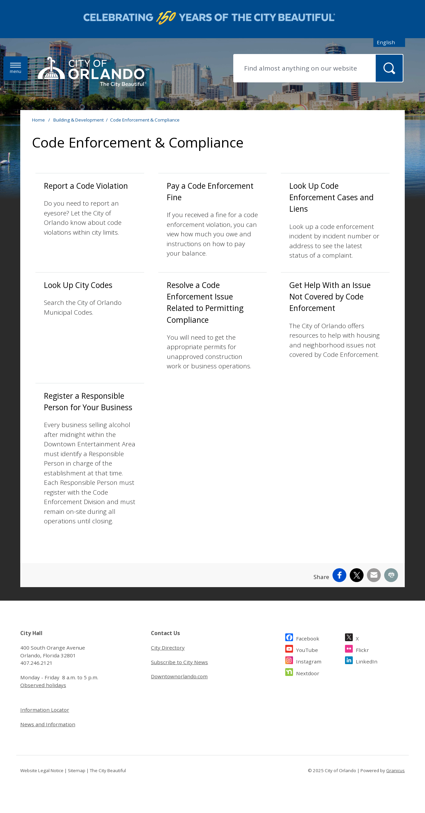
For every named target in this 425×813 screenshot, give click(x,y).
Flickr (362, 649)
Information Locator (44, 709)
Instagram (308, 660)
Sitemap (76, 770)
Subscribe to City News (179, 662)
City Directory (168, 647)
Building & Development (78, 120)
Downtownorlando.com (179, 676)
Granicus (395, 770)
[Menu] (15, 68)
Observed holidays (43, 685)
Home (38, 120)
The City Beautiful (108, 770)
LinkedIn (366, 660)
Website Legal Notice (41, 770)
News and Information (47, 724)
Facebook (307, 637)
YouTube (307, 649)
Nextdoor (307, 672)
